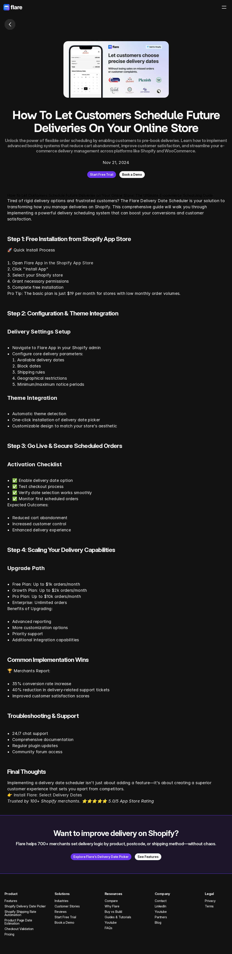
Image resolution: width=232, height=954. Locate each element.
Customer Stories (67, 906)
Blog (158, 922)
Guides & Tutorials (118, 917)
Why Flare (112, 906)
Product (11, 894)
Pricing (9, 934)
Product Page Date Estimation (19, 921)
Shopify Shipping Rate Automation (21, 913)
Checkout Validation (19, 929)
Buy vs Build (113, 912)
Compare (111, 901)
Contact (161, 901)
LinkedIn (160, 906)
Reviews (61, 912)
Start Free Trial (65, 917)
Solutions (62, 894)
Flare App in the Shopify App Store (58, 262)
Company (162, 894)
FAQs (108, 928)
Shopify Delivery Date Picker (25, 906)
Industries (61, 901)
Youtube (111, 922)
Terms (209, 906)
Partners (161, 917)
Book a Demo (64, 922)
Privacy (210, 901)
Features (11, 901)
